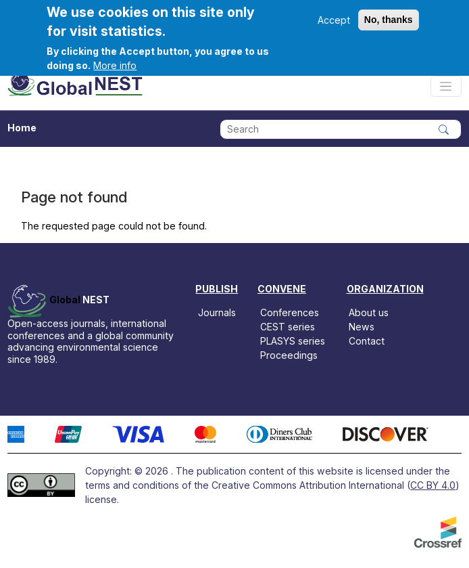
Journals (217, 312)
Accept (334, 20)
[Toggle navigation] (446, 86)
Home (21, 127)
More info (115, 65)
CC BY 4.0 (432, 485)
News (361, 326)
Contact (367, 341)
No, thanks (388, 19)
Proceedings (289, 355)
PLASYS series (292, 341)
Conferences (289, 312)
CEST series (287, 326)
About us (369, 312)
